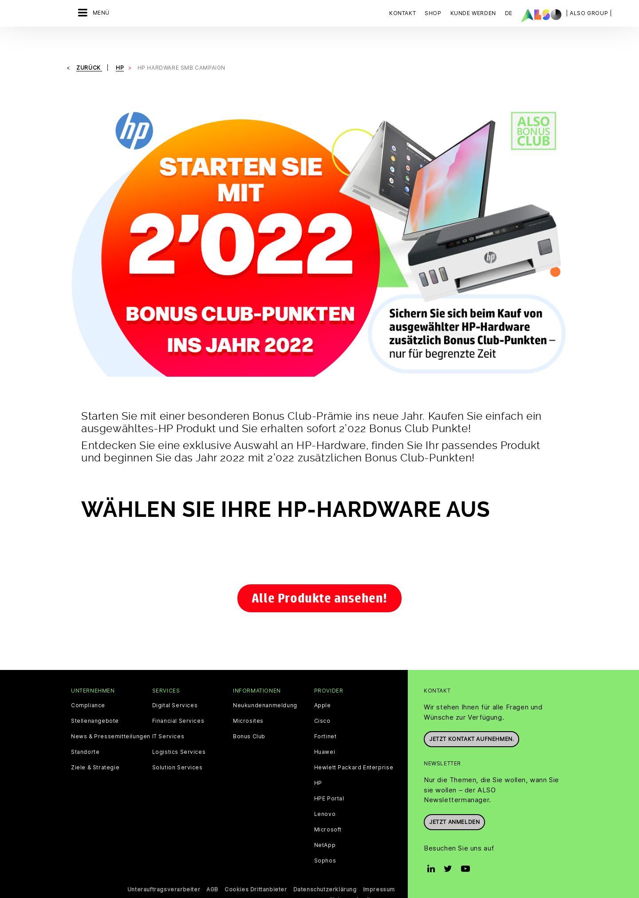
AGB (212, 870)
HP (318, 764)
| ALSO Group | (589, 13)
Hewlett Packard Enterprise (354, 749)
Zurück (89, 49)
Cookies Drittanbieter (256, 870)
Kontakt (402, 13)
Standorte (85, 733)
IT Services (168, 718)
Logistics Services (179, 733)
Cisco (322, 702)
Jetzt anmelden (454, 803)
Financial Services (178, 702)
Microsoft (328, 811)
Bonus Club (249, 718)
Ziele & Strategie (95, 749)
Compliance (88, 687)
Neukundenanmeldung (265, 687)
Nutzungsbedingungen (362, 880)
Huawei (324, 733)
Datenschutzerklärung (325, 870)
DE (509, 13)
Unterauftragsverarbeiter (163, 870)
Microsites (248, 702)
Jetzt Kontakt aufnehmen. (471, 720)
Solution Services (177, 749)
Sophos (325, 842)
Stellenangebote (95, 702)
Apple (322, 687)
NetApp (325, 826)
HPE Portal (329, 780)
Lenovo (325, 795)
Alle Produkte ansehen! (319, 579)
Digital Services (175, 687)
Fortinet (325, 718)
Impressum (379, 870)
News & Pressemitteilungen (110, 718)
